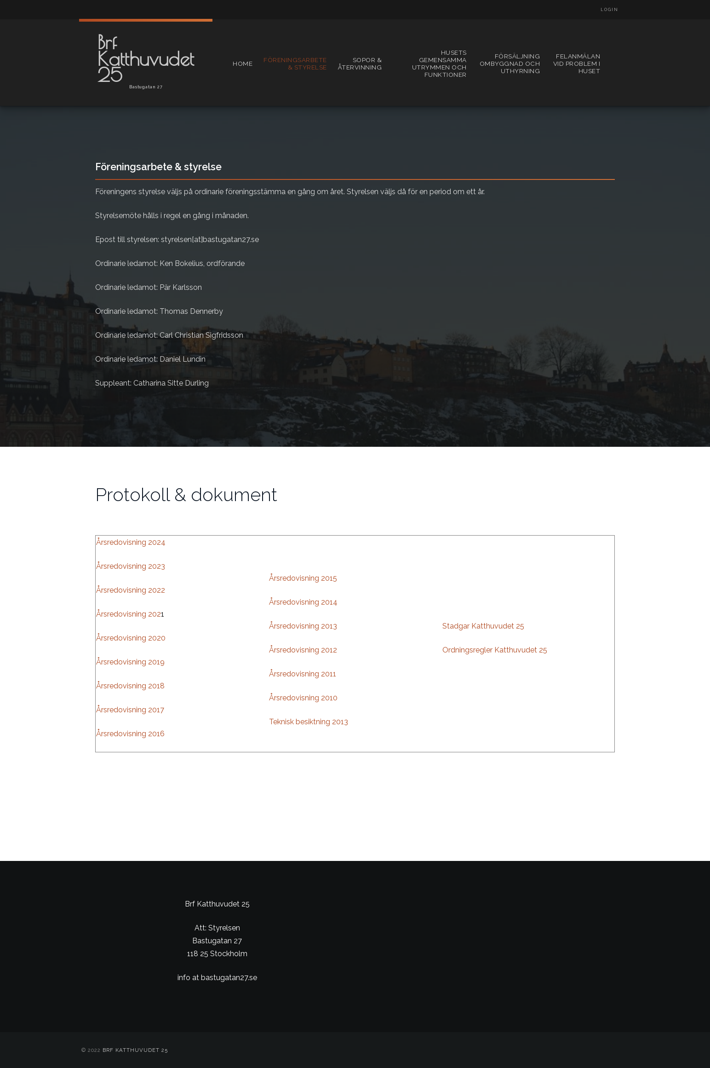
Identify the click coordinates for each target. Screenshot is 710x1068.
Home (242, 63)
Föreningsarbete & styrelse (295, 63)
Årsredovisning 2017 (130, 709)
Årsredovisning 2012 (303, 650)
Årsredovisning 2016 (130, 733)
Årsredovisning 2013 (303, 626)
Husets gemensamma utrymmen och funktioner (439, 63)
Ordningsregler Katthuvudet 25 (494, 650)
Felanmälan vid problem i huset (577, 63)
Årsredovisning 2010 (303, 697)
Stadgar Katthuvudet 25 (483, 626)
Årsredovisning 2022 (130, 590)
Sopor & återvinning (360, 63)
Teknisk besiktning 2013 (308, 721)
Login (609, 9)
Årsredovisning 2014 (303, 602)
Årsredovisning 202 (128, 614)
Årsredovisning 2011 (302, 674)
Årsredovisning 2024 (131, 542)
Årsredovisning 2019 (130, 662)
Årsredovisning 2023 (130, 566)
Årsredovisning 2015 (303, 578)
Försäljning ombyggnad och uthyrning (510, 63)
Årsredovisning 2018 (130, 685)
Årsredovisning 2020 (131, 638)
